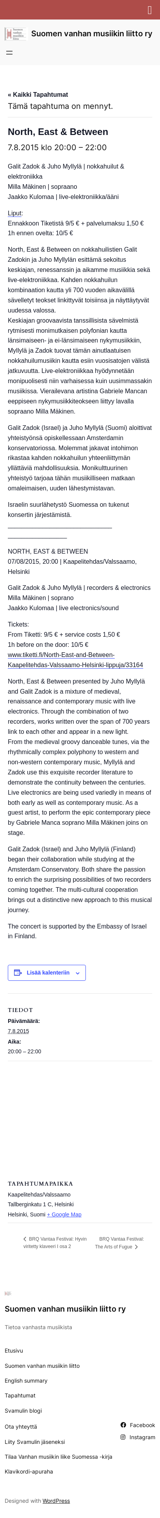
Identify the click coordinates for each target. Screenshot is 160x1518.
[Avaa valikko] (9, 52)
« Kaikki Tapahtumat (38, 94)
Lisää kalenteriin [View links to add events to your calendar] (48, 972)
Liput (14, 213)
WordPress (56, 1500)
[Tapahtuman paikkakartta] (80, 1118)
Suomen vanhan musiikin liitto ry (92, 33)
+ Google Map (64, 1214)
